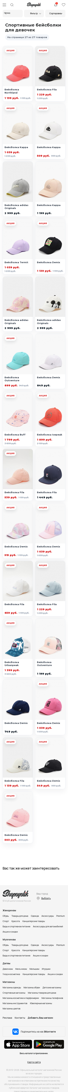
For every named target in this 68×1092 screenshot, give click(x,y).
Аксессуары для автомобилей (48, 926)
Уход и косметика (11, 974)
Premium (60, 915)
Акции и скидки (10, 931)
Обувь (6, 915)
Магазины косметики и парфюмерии (21, 998)
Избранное (63, 5)
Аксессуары (47, 915)
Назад (7, 12)
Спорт (6, 921)
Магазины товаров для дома (42, 992)
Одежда (35, 915)
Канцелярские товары (33, 921)
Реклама (7, 1017)
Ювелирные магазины (41, 1003)
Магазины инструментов (15, 1003)
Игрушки (46, 968)
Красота (16, 921)
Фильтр (34, 13)
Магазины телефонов (52, 998)
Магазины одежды (12, 987)
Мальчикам (21, 968)
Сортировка (55, 13)
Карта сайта (34, 1062)
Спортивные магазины (14, 992)
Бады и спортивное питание (16, 926)
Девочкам (8, 968)
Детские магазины (52, 987)
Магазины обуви (32, 987)
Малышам (34, 968)
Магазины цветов (11, 1008)
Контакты (20, 1017)
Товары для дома (20, 915)
